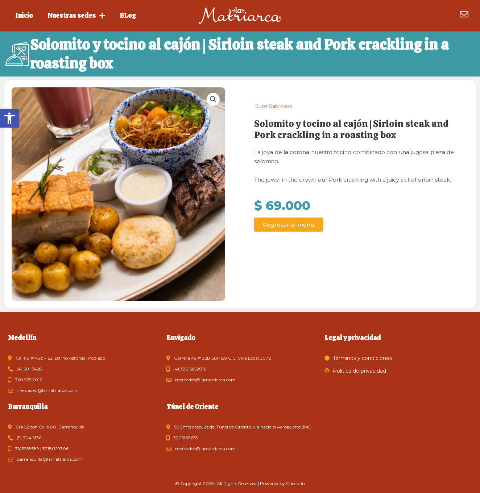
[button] (9, 118)
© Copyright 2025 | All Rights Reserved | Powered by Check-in (240, 483)
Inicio (24, 15)
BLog (128, 15)
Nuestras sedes (76, 15)
